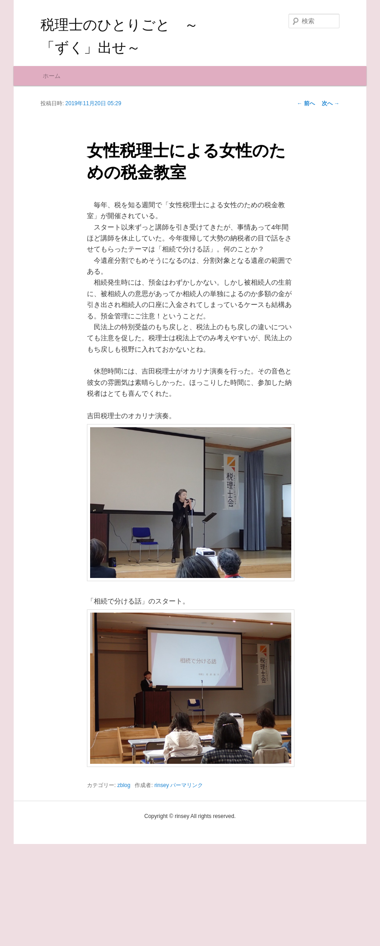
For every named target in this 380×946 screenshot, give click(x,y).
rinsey (161, 887)
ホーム (52, 177)
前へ (305, 205)
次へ (330, 205)
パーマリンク (186, 887)
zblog (124, 887)
